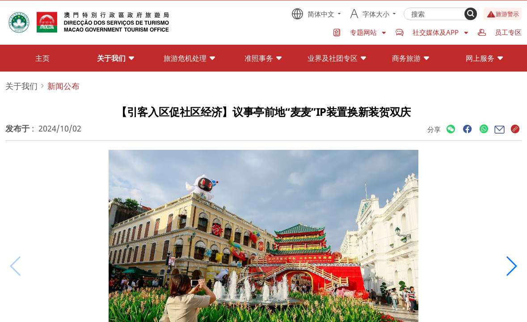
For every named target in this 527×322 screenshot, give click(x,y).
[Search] (470, 14)
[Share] (450, 129)
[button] (511, 266)
